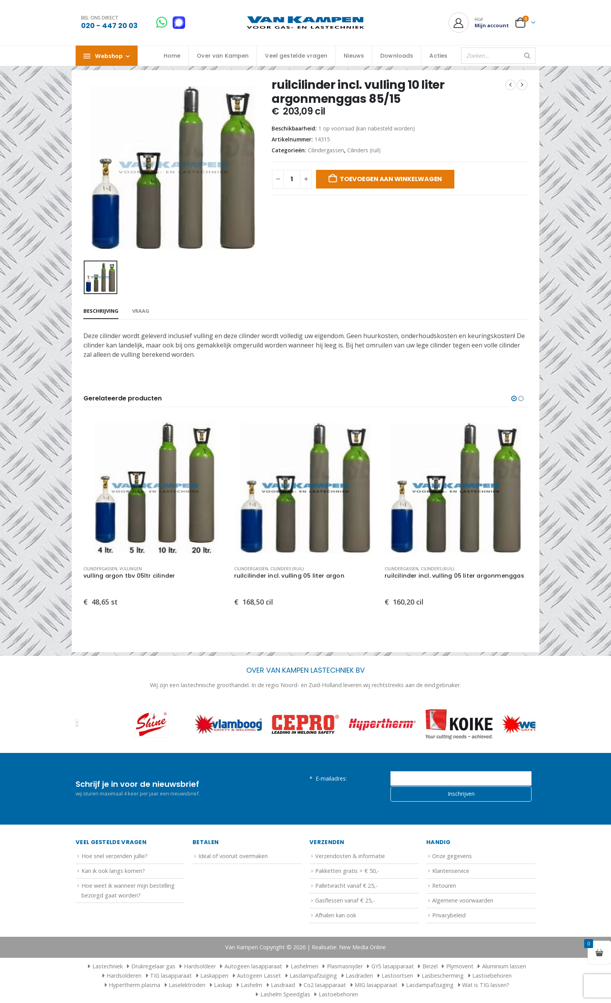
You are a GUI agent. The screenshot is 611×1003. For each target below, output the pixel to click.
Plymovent (459, 966)
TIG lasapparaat (171, 975)
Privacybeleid (449, 915)
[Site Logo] (305, 22)
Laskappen (214, 975)
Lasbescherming (443, 975)
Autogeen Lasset (259, 975)
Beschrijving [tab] (100, 310)
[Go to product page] (154, 487)
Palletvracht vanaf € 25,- (346, 885)
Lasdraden (359, 975)
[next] (522, 84)
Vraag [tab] (140, 310)
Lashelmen (304, 966)
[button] (513, 398)
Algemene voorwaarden (462, 900)
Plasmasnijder (345, 966)
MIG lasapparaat (376, 985)
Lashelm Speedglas (285, 994)
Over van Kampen (223, 56)
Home (172, 56)
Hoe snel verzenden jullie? (114, 856)
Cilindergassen (326, 150)
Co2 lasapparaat (325, 985)
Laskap (223, 985)
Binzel (430, 966)
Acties (438, 56)
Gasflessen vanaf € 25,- (345, 900)
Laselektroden (187, 985)
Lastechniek (104, 966)
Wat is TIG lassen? (485, 985)
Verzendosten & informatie (350, 856)
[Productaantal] (291, 179)
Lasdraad (283, 985)
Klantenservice (450, 870)
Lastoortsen (397, 975)
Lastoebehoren (492, 975)
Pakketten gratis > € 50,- (347, 870)
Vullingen (131, 568)
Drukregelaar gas (153, 966)
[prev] (510, 84)
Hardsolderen (123, 975)
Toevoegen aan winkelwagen (391, 179)
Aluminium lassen (504, 966)
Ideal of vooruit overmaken (233, 856)
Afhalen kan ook (335, 915)
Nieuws (354, 56)
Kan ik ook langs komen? (113, 870)
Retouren (444, 885)
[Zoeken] (527, 55)
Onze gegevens (452, 856)
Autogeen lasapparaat (253, 966)
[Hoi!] (479, 22)
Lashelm (251, 985)
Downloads (396, 56)
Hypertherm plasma (134, 985)
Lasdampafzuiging (313, 975)
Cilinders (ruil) (364, 150)
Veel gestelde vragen (296, 56)
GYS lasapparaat (392, 966)
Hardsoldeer (200, 966)
